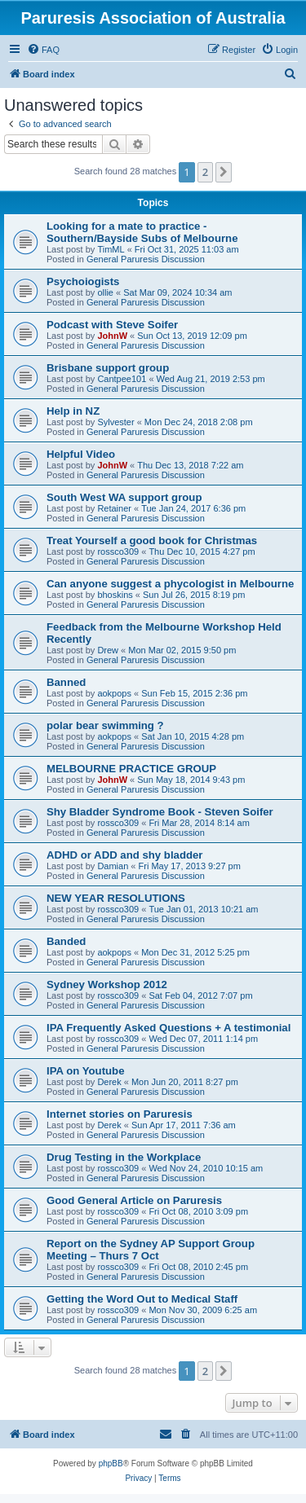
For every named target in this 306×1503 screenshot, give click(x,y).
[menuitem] (43, 49)
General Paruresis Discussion (145, 259)
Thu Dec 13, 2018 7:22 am (190, 465)
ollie (105, 292)
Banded (66, 941)
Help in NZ (73, 411)
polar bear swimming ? (105, 725)
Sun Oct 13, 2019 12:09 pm (192, 336)
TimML (110, 249)
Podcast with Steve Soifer (112, 325)
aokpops (114, 693)
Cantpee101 (121, 379)
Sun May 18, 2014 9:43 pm (191, 779)
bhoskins (114, 595)
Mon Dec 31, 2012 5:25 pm (195, 952)
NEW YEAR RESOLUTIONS (116, 898)
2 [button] (205, 172)
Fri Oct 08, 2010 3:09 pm (198, 1211)
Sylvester (115, 422)
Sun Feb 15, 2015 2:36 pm (194, 693)
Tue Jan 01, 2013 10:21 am (203, 909)
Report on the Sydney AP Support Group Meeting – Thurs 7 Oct (151, 1249)
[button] (223, 172)
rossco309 (118, 551)
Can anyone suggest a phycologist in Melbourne (170, 584)
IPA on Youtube (85, 1071)
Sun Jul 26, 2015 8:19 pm (194, 595)
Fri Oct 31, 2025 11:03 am (187, 249)
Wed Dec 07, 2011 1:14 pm (203, 1039)
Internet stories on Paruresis (120, 1114)
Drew (107, 650)
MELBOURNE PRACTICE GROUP (131, 768)
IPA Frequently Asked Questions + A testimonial (168, 1028)
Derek (109, 1082)
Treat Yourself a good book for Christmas (152, 540)
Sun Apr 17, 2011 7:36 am (183, 1125)
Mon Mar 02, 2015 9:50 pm (182, 650)
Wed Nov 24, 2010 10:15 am (206, 1168)
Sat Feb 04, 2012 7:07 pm (200, 995)
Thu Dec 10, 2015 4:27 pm (202, 551)
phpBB (111, 1463)
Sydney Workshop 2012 (107, 984)
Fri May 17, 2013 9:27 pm (190, 866)
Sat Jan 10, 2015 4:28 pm (192, 736)
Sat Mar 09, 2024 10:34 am (177, 292)
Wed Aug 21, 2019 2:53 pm (211, 379)
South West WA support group (124, 497)
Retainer (114, 508)
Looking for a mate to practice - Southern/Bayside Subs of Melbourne (142, 232)
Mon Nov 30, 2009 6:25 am (203, 1310)
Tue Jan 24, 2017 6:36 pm (193, 508)
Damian (112, 866)
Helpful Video (81, 454)
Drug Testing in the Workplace (124, 1157)
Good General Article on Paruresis (134, 1200)
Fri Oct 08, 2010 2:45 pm (198, 1267)
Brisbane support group (108, 368)
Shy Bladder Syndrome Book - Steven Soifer (160, 812)
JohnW (112, 336)
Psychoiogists (83, 281)
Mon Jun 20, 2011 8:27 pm (184, 1082)
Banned (66, 682)
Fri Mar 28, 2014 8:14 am (199, 823)
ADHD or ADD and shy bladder (124, 855)
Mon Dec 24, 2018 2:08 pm (198, 422)
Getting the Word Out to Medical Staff (142, 1299)
